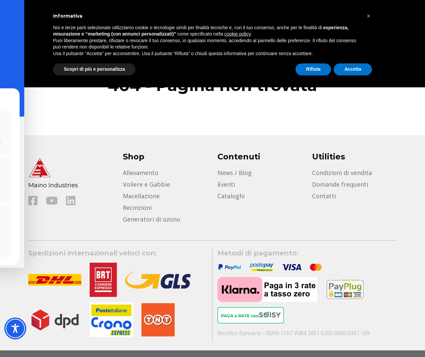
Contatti (324, 196)
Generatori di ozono (151, 219)
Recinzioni (137, 208)
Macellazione (141, 196)
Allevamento (140, 173)
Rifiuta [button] (313, 69)
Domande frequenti (340, 184)
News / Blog (234, 173)
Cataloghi (231, 196)
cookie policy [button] (237, 34)
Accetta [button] (352, 69)
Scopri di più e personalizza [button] (94, 69)
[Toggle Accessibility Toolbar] (15, 328)
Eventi (226, 184)
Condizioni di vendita (342, 173)
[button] (368, 16)
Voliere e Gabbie (146, 184)
